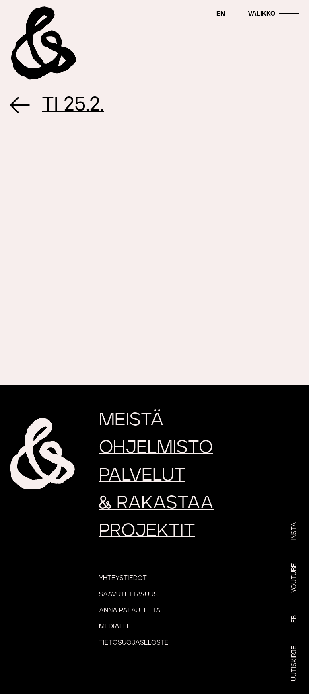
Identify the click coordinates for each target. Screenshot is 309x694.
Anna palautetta (130, 610)
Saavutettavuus (128, 594)
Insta (294, 531)
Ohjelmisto (156, 447)
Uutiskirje (294, 663)
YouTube (294, 578)
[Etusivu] (42, 42)
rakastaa (156, 503)
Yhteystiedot (123, 578)
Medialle (115, 626)
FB (294, 619)
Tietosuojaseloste (134, 642)
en (220, 13)
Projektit (147, 531)
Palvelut (142, 475)
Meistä (131, 420)
